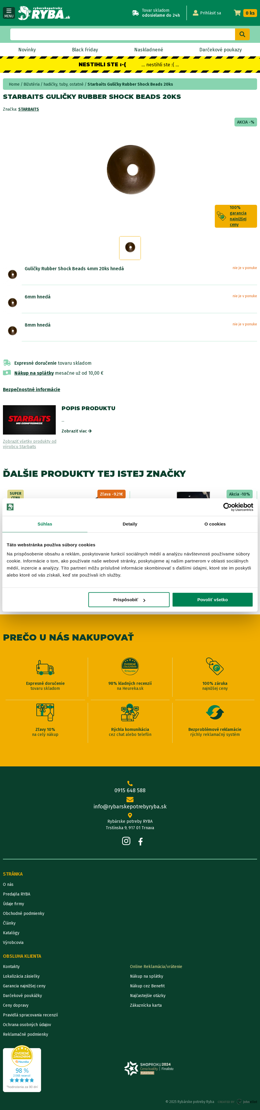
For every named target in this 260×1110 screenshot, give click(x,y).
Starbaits (28, 109)
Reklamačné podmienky (25, 1034)
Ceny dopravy (15, 1005)
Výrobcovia (13, 942)
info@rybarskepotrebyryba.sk (130, 803)
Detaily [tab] (130, 523)
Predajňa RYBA (16, 894)
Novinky (27, 50)
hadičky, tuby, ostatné (63, 84)
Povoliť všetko (212, 599)
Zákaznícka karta (146, 1005)
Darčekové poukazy (220, 50)
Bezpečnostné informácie (31, 389)
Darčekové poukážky (22, 995)
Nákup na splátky (34, 373)
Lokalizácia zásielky (21, 976)
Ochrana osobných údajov (27, 1024)
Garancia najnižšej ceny (24, 986)
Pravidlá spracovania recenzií (30, 1015)
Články (9, 923)
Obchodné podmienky (23, 913)
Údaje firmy (13, 903)
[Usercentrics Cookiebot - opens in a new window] (227, 507)
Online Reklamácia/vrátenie (156, 966)
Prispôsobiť (129, 599)
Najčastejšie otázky (148, 995)
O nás (8, 884)
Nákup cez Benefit (147, 986)
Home (14, 84)
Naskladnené (148, 50)
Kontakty (11, 966)
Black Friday (85, 50)
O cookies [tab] (215, 523)
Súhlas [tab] (45, 523)
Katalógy (11, 932)
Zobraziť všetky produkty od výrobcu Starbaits (29, 444)
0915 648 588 (130, 787)
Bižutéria (31, 84)
